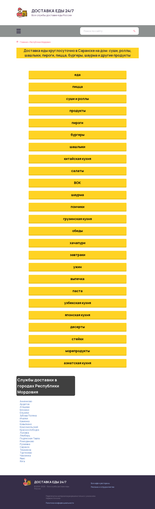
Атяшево (25, 407)
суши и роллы (77, 98)
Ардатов (24, 404)
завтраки (77, 254)
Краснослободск (29, 429)
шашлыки (77, 146)
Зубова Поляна (28, 415)
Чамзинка (25, 455)
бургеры (77, 134)
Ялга (22, 461)
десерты (77, 327)
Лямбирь (25, 435)
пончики (77, 206)
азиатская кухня (77, 363)
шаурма (77, 195)
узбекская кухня (77, 303)
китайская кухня (77, 158)
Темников (25, 449)
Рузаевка (25, 444)
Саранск (24, 447)
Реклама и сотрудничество (102, 487)
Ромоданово (27, 441)
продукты (78, 110)
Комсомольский (29, 427)
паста (78, 291)
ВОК (77, 182)
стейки (77, 339)
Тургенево (26, 452)
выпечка (77, 279)
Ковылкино (26, 424)
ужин (77, 267)
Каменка (24, 421)
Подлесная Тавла (30, 438)
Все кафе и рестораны (100, 483)
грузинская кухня (77, 219)
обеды (77, 230)
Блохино (24, 409)
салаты (77, 170)
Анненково (26, 401)
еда (77, 74)
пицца (77, 86)
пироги (77, 122)
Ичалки (24, 418)
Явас (22, 458)
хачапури (77, 243)
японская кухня (77, 315)
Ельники (24, 412)
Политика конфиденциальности (60, 503)
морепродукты (77, 351)
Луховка (24, 432)
